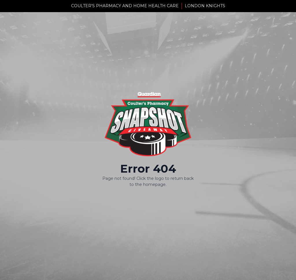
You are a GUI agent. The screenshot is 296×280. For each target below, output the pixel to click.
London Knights (205, 5)
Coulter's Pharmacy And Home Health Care (125, 5)
